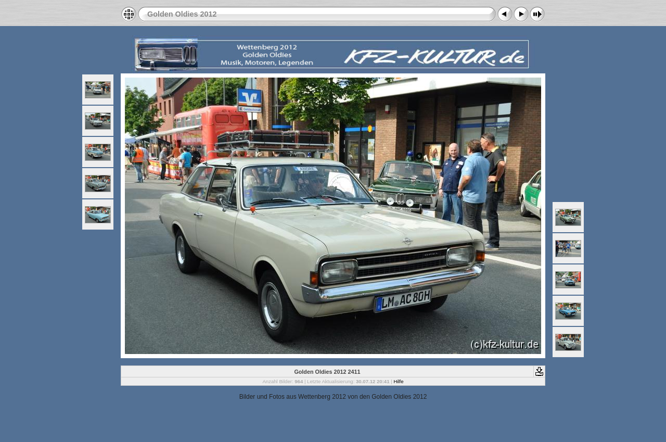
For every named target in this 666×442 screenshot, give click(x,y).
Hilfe (398, 381)
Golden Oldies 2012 (182, 14)
